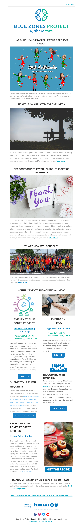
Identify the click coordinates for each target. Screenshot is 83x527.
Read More (53, 238)
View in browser (70, 4)
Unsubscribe (33, 521)
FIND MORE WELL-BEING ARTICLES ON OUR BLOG (41, 495)
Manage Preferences (46, 521)
